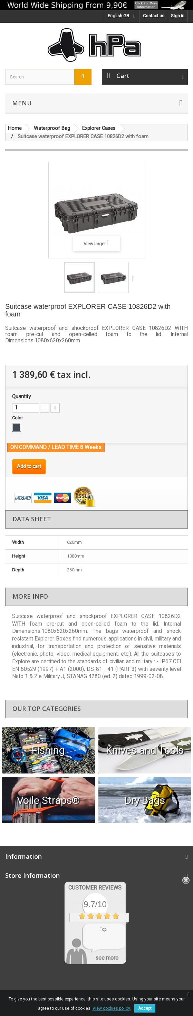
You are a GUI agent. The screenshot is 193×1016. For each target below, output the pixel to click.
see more (106, 958)
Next (135, 278)
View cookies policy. (112, 1008)
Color (18, 417)
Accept (145, 1008)
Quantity (21, 396)
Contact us (153, 15)
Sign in (177, 15)
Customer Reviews (95, 887)
